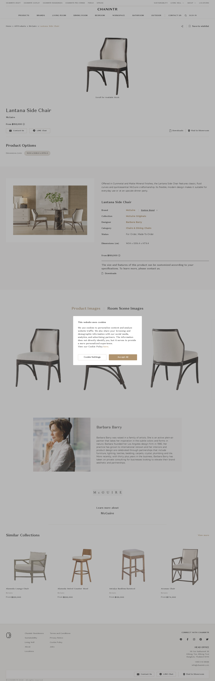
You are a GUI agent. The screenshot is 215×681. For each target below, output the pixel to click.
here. (106, 347)
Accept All (123, 357)
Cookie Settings (92, 357)
